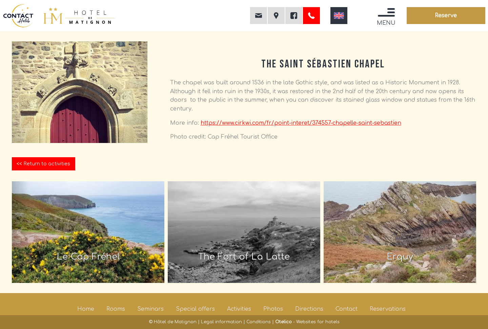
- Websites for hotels (307, 322)
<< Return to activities (43, 163)
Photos (273, 309)
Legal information (221, 322)
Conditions (258, 322)
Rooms (115, 309)
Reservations (388, 309)
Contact (347, 309)
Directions (309, 309)
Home (85, 309)
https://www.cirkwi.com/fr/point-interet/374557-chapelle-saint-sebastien (301, 123)
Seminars (150, 309)
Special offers (195, 309)
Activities (239, 309)
